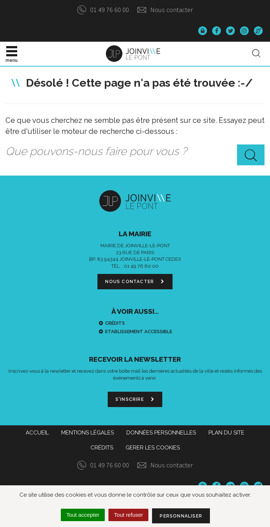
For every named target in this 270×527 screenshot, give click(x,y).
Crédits (115, 323)
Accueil (37, 432)
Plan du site (226, 432)
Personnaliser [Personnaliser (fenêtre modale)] (181, 516)
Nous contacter (165, 9)
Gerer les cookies (153, 447)
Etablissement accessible (138, 331)
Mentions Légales (87, 432)
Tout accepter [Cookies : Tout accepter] (82, 515)
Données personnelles (161, 432)
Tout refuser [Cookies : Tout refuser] (128, 515)
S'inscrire (135, 399)
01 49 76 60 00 (103, 9)
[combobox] (135, 151)
